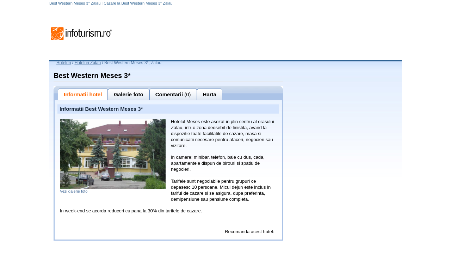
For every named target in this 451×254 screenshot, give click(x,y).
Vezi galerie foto (73, 191)
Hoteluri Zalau (87, 62)
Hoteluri (63, 62)
